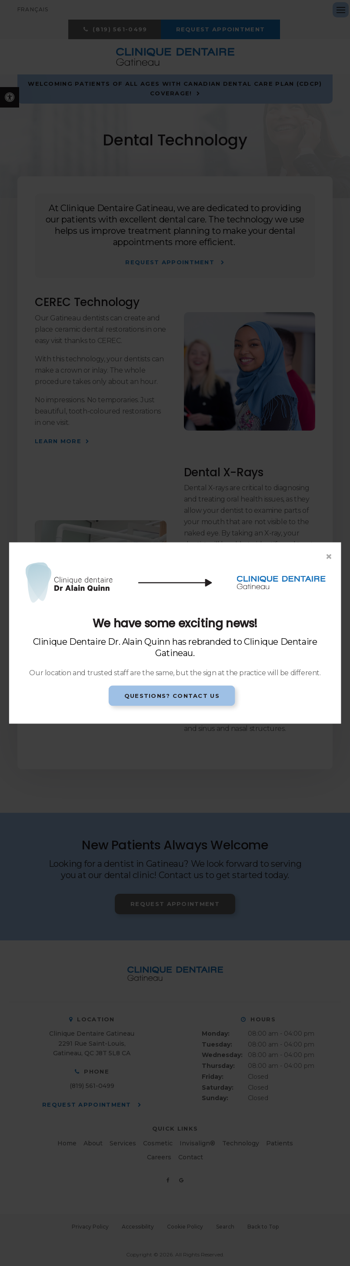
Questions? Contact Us (172, 695)
